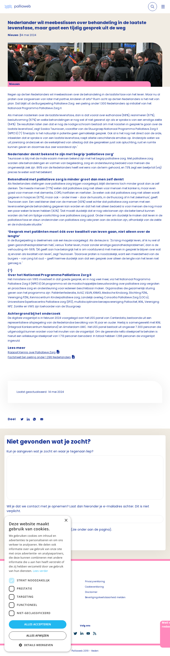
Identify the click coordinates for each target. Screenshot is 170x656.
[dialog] (37, 584)
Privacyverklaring (95, 581)
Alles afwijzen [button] (37, 635)
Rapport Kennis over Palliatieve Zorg (32, 352)
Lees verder (40, 571)
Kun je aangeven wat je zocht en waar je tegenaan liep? (50, 451)
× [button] (66, 520)
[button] (37, 645)
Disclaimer (91, 592)
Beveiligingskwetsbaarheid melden (105, 597)
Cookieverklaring (94, 586)
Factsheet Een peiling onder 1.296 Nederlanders (39, 357)
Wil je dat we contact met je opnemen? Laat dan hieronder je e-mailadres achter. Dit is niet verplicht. (78, 508)
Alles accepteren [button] (37, 624)
